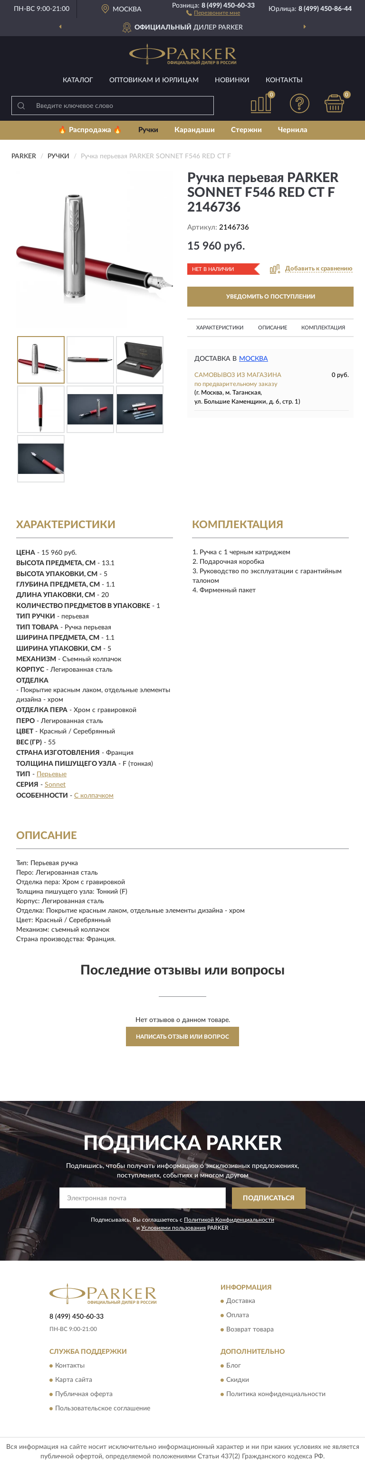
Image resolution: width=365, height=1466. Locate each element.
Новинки (232, 80)
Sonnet (55, 784)
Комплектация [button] (323, 327)
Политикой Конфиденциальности (229, 1220)
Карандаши (194, 130)
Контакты (284, 80)
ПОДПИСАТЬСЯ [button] (269, 1198)
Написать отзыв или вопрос (182, 1037)
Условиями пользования (173, 1228)
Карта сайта (73, 1380)
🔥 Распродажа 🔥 (90, 130)
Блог (233, 1365)
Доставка (240, 1301)
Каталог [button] (78, 80)
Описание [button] (272, 327)
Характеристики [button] (219, 327)
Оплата (237, 1315)
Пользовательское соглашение (102, 1408)
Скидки (237, 1380)
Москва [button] (253, 359)
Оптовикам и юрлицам (154, 80)
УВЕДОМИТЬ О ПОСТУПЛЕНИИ (270, 296)
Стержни (246, 130)
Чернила (292, 130)
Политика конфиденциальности (276, 1394)
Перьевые (52, 774)
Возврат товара (250, 1330)
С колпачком (94, 795)
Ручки (148, 130)
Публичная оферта (84, 1394)
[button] (213, 12)
